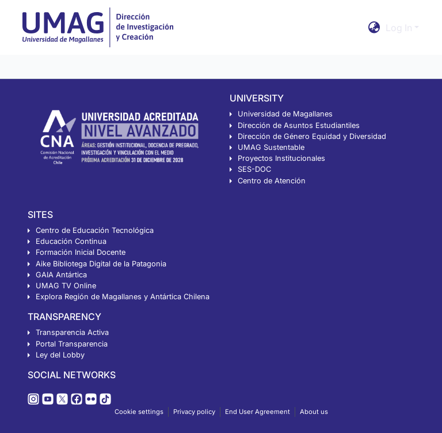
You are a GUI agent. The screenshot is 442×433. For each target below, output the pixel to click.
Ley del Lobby (60, 355)
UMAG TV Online (66, 285)
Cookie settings (139, 412)
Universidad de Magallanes (285, 114)
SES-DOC (254, 169)
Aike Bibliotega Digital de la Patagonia (101, 263)
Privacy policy (194, 412)
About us (314, 412)
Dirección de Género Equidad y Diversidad (312, 136)
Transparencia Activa (72, 332)
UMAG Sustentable (271, 147)
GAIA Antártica (61, 274)
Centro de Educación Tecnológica (95, 230)
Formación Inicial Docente (80, 252)
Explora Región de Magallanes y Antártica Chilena (122, 296)
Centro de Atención (272, 180)
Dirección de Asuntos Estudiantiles (299, 125)
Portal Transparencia (72, 344)
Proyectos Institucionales (281, 158)
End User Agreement (257, 412)
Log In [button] (400, 27)
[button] (374, 28)
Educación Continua (71, 241)
